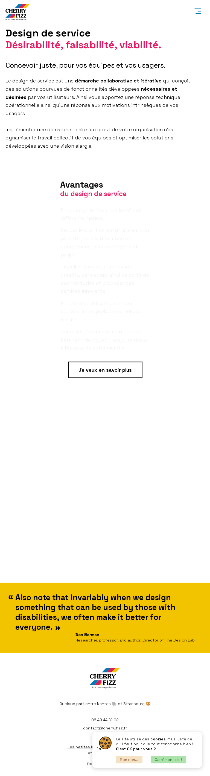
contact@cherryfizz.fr (105, 728)
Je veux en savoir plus (105, 370)
